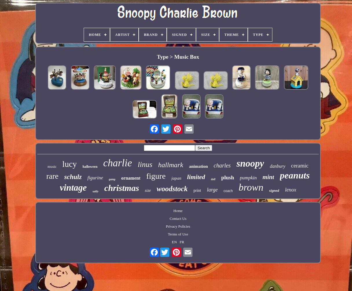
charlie (117, 163)
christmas (121, 188)
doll (213, 179)
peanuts (295, 175)
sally (96, 191)
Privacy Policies (178, 226)
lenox (290, 190)
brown (251, 187)
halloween (89, 167)
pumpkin (248, 178)
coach (228, 191)
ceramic (300, 166)
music (51, 166)
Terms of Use (178, 234)
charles (222, 165)
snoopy (250, 163)
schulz (73, 177)
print (197, 190)
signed (274, 190)
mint (268, 177)
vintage (73, 188)
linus (145, 164)
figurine (95, 178)
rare (52, 176)
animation (198, 166)
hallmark (170, 165)
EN (174, 242)
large (212, 190)
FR (182, 242)
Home (178, 211)
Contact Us (178, 218)
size (148, 190)
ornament (131, 178)
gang (112, 179)
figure (156, 176)
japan (176, 178)
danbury (277, 166)
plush (227, 177)
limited (196, 177)
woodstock (172, 189)
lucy (69, 164)
